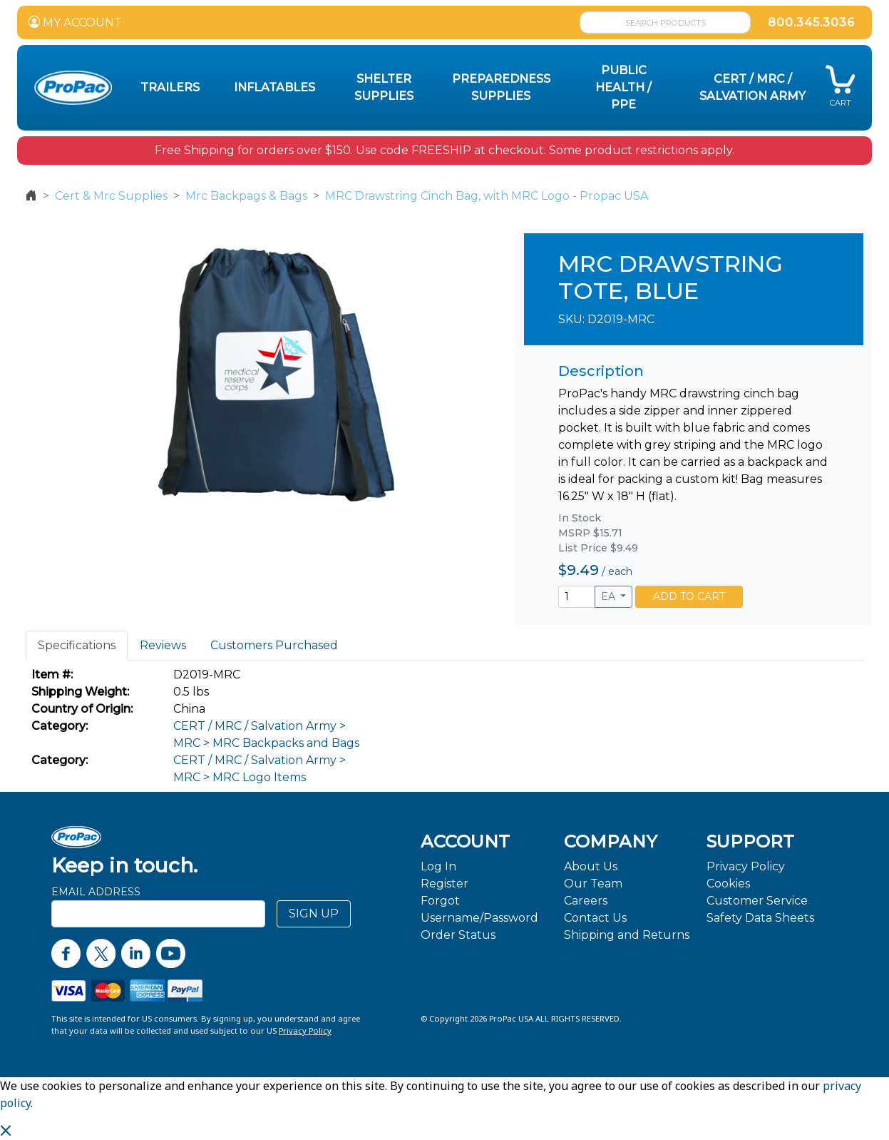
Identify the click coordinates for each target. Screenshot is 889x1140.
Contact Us (595, 918)
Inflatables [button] (274, 87)
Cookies (728, 883)
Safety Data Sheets (760, 918)
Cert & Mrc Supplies (111, 196)
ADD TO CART (689, 596)
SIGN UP (314, 913)
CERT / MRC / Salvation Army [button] (752, 87)
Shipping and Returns (626, 935)
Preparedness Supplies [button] (501, 87)
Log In (438, 866)
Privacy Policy (745, 866)
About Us (590, 866)
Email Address (95, 891)
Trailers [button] (170, 87)
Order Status (458, 935)
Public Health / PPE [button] (623, 87)
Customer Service (757, 900)
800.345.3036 (811, 22)
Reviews (163, 645)
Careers (585, 900)
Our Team (593, 883)
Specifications (76, 645)
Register (444, 883)
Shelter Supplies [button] (383, 87)
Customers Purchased (274, 645)
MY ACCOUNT (75, 22)
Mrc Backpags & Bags (246, 196)
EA (609, 596)
